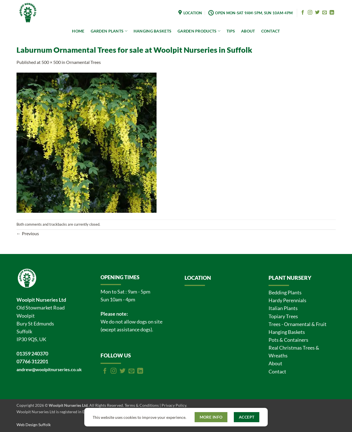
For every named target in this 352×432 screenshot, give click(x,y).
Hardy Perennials (287, 300)
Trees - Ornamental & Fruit (298, 324)
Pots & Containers (288, 340)
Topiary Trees (283, 316)
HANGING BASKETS (152, 31)
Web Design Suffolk (34, 424)
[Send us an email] (324, 12)
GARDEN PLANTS (109, 31)
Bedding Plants (285, 292)
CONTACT (270, 31)
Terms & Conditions (142, 405)
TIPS (231, 31)
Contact (277, 372)
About (275, 363)
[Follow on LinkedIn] (332, 12)
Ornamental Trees (83, 62)
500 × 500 (51, 62)
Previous (28, 233)
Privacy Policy (174, 405)
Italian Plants (283, 308)
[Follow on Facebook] (302, 12)
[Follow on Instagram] (310, 12)
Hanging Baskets (287, 332)
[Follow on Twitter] (317, 12)
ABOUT (248, 31)
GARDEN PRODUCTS (199, 31)
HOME (78, 31)
